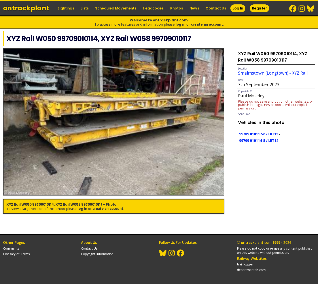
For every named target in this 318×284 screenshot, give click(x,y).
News (194, 8)
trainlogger (245, 264)
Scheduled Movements (115, 8)
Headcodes (153, 8)
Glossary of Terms (16, 254)
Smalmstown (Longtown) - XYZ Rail (273, 73)
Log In (238, 8)
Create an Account (207, 24)
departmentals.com (251, 270)
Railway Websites (252, 258)
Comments (11, 248)
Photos (176, 8)
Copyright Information (97, 254)
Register (259, 8)
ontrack (26, 8)
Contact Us (216, 8)
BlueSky (311, 9)
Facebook (293, 9)
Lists (85, 8)
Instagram (302, 9)
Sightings (65, 8)
